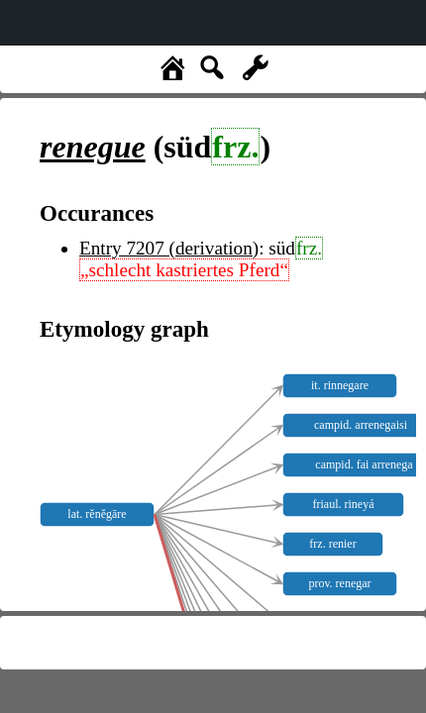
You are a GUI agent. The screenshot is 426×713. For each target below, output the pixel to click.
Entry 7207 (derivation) (169, 248)
